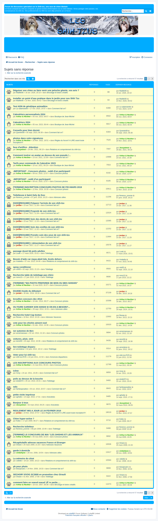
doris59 (19, 341)
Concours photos (61, 173)
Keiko (18, 421)
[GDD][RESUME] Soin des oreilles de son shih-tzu (38, 227)
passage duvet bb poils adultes (29, 251)
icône (16, 371)
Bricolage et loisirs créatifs (57, 93)
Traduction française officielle (75, 515)
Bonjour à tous (20, 402)
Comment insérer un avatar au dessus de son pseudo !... (42, 155)
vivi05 (18, 269)
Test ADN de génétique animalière (30, 106)
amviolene (20, 349)
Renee (18, 317)
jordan (19, 205)
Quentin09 (20, 132)
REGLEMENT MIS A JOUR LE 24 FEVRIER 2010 (37, 410)
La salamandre (22, 109)
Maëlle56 (19, 93)
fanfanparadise (22, 389)
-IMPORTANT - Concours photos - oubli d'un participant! (41, 171)
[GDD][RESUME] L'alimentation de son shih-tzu (37, 243)
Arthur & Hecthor (23, 117)
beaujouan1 (20, 469)
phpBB (71, 513)
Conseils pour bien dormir (26, 130)
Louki (18, 253)
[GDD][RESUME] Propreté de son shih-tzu (34, 211)
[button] (152, 79)
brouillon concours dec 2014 (27, 299)
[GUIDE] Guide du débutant (27, 291)
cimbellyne (20, 453)
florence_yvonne (22, 197)
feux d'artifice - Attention (25, 147)
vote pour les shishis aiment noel (30, 323)
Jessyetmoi (21, 149)
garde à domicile (21, 450)
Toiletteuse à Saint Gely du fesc (29, 195)
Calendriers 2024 (21, 122)
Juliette (19, 461)
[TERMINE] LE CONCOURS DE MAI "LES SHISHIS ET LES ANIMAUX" (48, 434)
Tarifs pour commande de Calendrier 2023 (34, 163)
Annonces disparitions (58, 357)
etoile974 (19, 381)
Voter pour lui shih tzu (24, 355)
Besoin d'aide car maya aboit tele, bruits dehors (37, 259)
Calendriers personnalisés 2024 (29, 114)
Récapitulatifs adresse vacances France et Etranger (39, 442)
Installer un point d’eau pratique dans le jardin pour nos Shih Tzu (46, 98)
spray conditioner (22, 267)
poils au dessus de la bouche (28, 379)
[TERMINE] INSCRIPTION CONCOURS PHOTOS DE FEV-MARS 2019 (47, 187)
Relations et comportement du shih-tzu (65, 149)
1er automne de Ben (23, 331)
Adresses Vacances (53, 317)
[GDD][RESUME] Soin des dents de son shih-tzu (37, 219)
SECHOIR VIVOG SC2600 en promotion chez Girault (39, 474)
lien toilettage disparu (24, 347)
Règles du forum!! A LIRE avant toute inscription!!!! (66, 413)
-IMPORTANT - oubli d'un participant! (32, 179)
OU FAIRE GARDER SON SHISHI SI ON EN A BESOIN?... (41, 307)
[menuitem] (21, 57)
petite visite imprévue (24, 395)
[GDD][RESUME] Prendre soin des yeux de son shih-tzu (41, 235)
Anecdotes (51, 397)
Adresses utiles (60, 197)
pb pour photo (20, 466)
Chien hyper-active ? (23, 418)
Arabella (19, 261)
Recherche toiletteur (23, 426)
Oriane (18, 445)
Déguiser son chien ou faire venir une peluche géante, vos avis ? (46, 90)
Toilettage (49, 253)
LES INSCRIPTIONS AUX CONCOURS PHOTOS (37, 363)
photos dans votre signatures (28, 138)
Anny (18, 373)
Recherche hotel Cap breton (27, 315)
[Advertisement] (79, 44)
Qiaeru (90, 515)
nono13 (19, 277)
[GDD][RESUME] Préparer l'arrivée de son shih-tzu (38, 203)
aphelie (19, 397)
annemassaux (21, 333)
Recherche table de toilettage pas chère (33, 275)
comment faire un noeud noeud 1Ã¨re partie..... (37, 482)
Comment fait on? (59, 109)
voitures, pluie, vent (23, 339)
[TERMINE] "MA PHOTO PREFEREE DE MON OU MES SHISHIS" (45, 283)
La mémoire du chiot (23, 458)
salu (15, 387)
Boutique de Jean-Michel (64, 117)
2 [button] (149, 78)
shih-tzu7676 (21, 357)
